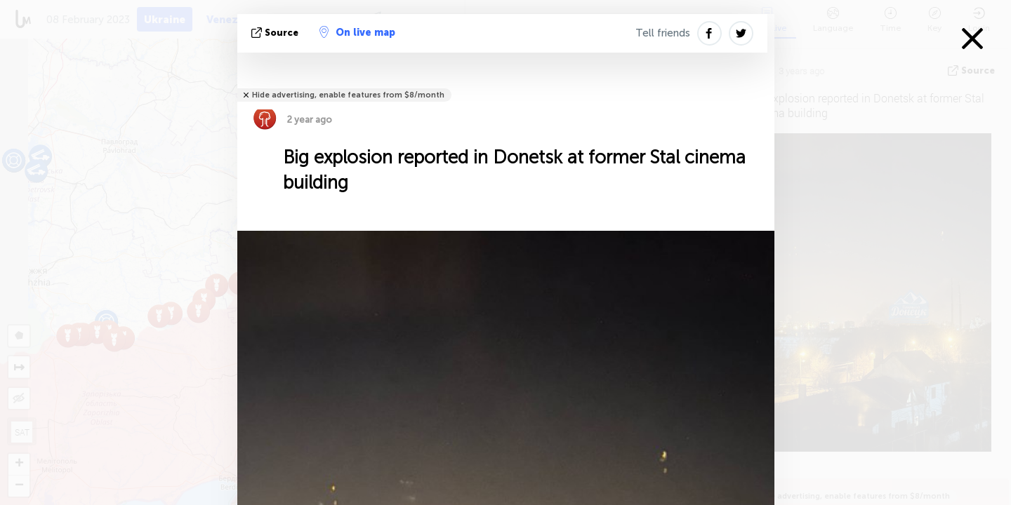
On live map (357, 32)
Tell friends (662, 33)
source (276, 32)
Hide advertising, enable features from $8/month (348, 95)
